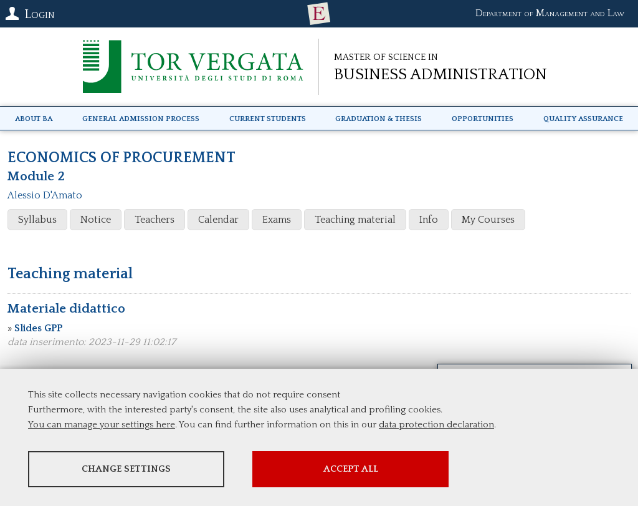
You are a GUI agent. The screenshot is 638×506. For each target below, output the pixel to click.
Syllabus (37, 219)
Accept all (350, 469)
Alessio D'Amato (44, 195)
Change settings (126, 469)
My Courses (488, 219)
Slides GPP (38, 328)
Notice (95, 219)
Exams (276, 219)
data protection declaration (436, 424)
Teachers (154, 219)
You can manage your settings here (101, 424)
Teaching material (355, 219)
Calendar (218, 219)
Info (428, 219)
